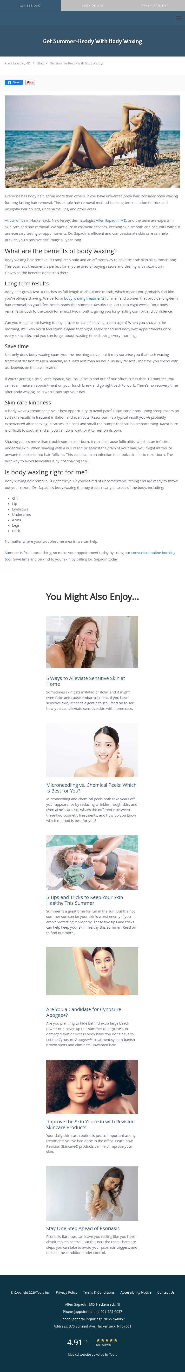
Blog (40, 63)
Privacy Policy (66, 1292)
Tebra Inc (42, 1292)
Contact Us (166, 1292)
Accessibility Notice (136, 1292)
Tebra (113, 1354)
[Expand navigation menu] (178, 18)
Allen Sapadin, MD (17, 63)
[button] (92, 5)
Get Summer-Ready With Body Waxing (76, 63)
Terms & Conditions (99, 1292)
